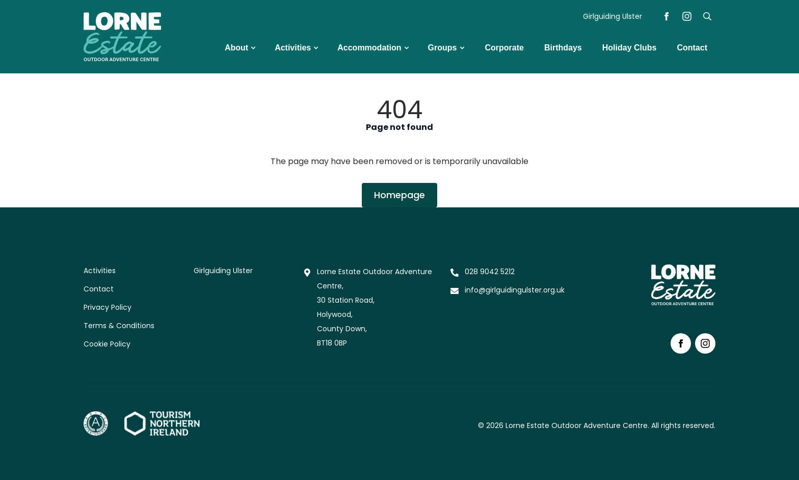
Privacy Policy (107, 307)
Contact (99, 289)
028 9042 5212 (490, 271)
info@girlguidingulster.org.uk (515, 290)
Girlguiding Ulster (612, 16)
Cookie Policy (107, 344)
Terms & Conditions (119, 326)
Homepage (399, 195)
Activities (100, 270)
